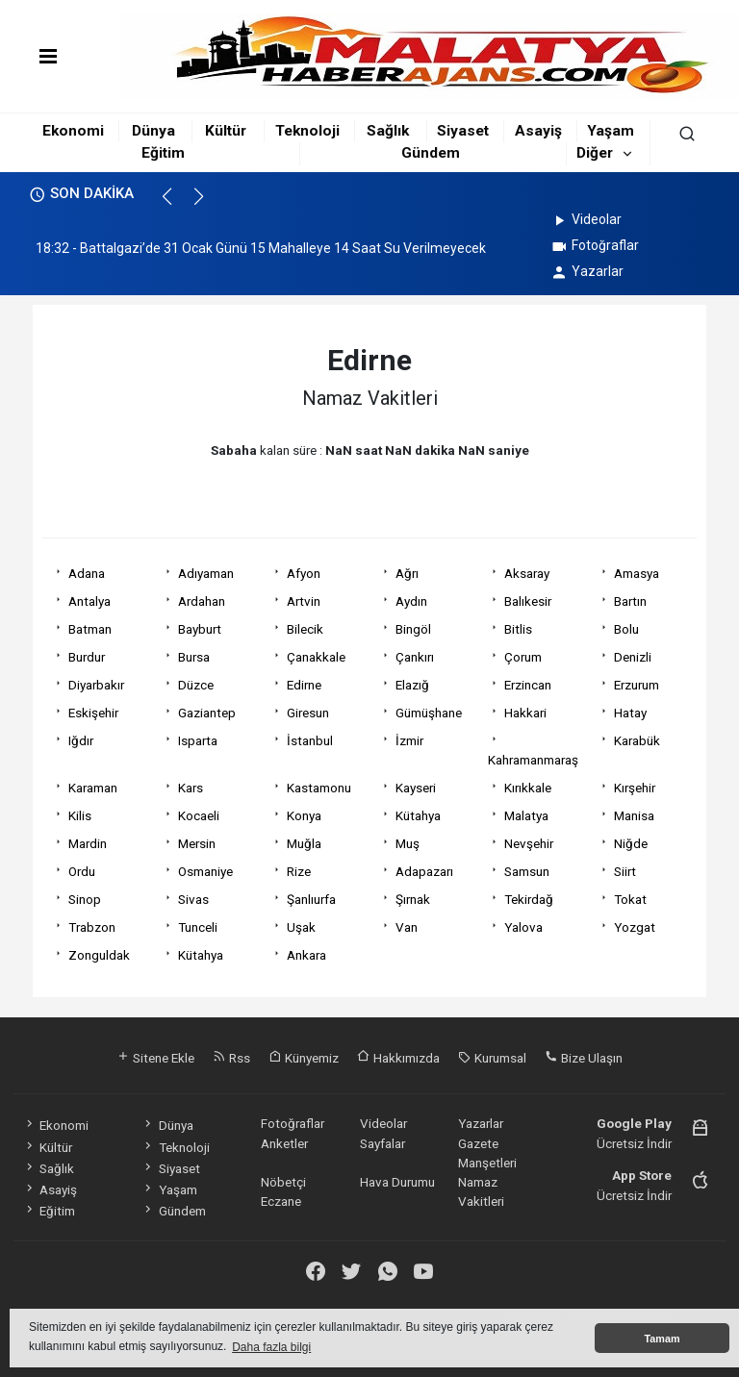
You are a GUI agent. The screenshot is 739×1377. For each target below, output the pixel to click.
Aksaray (526, 573)
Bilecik (305, 629)
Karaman (92, 787)
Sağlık (388, 130)
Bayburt (199, 629)
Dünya (153, 130)
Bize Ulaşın (584, 1057)
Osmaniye (205, 871)
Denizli (632, 656)
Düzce (196, 684)
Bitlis (518, 629)
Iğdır (80, 740)
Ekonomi (73, 130)
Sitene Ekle (155, 1057)
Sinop (84, 899)
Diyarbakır (96, 684)
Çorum (523, 656)
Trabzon (91, 927)
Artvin (303, 601)
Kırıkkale (527, 787)
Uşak (301, 927)
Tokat (630, 899)
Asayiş (538, 130)
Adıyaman (206, 573)
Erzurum (636, 684)
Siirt (625, 871)
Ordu (81, 871)
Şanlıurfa (311, 899)
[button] (176, 205)
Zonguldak (99, 955)
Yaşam (610, 130)
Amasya (636, 573)
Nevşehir (528, 843)
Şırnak (412, 899)
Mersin (197, 843)
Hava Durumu (397, 1181)
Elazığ (412, 684)
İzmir (409, 740)
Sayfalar (382, 1143)
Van (406, 927)
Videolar (585, 219)
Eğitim (163, 153)
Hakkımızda (398, 1057)
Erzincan (527, 684)
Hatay (630, 712)
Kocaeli (198, 815)
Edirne (304, 684)
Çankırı (414, 656)
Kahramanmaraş (533, 759)
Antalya (89, 601)
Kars (190, 787)
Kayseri (415, 787)
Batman (90, 629)
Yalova (523, 927)
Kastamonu (319, 787)
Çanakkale (316, 656)
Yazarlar (586, 271)
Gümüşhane (428, 712)
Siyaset (463, 130)
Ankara (306, 955)
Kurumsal (492, 1057)
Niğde (631, 843)
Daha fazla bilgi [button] (271, 1347)
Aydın (411, 601)
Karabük (637, 740)
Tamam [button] (661, 1338)
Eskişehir (93, 712)
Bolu (626, 629)
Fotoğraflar (594, 245)
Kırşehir (634, 787)
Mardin (87, 843)
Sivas (193, 899)
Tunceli (197, 927)
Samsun (526, 871)
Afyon (303, 573)
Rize (299, 871)
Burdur (86, 656)
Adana (86, 573)
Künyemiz (303, 1057)
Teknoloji (307, 130)
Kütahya (418, 815)
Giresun (308, 712)
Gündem (430, 153)
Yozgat (634, 927)
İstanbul (310, 740)
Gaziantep (207, 712)
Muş (407, 843)
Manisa (634, 815)
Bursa (194, 656)
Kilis (79, 815)
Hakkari (525, 712)
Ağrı (407, 573)
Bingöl (413, 629)
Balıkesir (527, 601)
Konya (304, 815)
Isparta (197, 740)
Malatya (526, 815)
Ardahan (201, 601)
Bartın (630, 601)
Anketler (284, 1143)
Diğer (594, 153)
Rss (231, 1057)
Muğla (304, 843)
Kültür (225, 130)
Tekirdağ (528, 899)
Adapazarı (424, 871)
